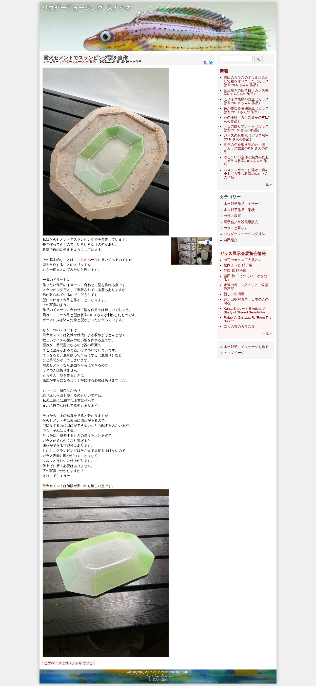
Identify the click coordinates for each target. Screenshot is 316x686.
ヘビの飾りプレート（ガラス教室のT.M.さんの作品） (246, 128)
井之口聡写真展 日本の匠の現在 (246, 301)
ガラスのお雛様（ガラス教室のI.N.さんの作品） (246, 137)
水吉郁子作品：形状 (239, 210)
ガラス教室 (232, 216)
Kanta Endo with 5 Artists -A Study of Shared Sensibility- (244, 310)
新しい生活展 (234, 294)
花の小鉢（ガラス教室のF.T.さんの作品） (247, 119)
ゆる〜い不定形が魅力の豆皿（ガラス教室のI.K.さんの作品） (246, 160)
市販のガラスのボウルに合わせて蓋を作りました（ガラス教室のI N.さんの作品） (246, 81)
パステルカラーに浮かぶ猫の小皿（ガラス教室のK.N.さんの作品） (246, 173)
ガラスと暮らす (236, 228)
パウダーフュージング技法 (78, 61)
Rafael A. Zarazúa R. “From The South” (247, 319)
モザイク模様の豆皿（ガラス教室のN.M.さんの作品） (246, 101)
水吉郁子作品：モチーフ (243, 204)
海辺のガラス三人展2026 (243, 260)
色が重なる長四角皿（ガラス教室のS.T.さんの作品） (246, 110)
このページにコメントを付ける (68, 663)
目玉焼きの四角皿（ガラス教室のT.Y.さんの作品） (246, 92)
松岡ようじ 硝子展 (238, 265)
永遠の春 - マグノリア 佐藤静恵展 (246, 286)
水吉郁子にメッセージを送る (246, 347)
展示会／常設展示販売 (241, 222)
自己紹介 (230, 240)
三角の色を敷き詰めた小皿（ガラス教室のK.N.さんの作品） (246, 148)
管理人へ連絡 (158, 679)
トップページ (234, 353)
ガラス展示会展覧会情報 (243, 253)
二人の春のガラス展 (239, 326)
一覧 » (267, 184)
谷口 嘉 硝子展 (235, 270)
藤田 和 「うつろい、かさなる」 (245, 278)
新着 (224, 71)
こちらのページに (87, 260)
